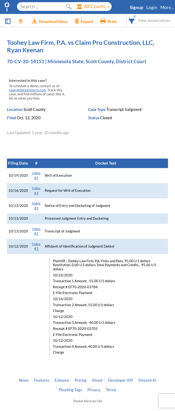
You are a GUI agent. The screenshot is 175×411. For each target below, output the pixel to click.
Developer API (120, 380)
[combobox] (131, 20)
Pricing (80, 380)
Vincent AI (147, 380)
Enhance (62, 380)
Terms (111, 390)
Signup (136, 7)
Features (41, 380)
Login (151, 7)
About (97, 380)
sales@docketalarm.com (27, 90)
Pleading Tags (70, 390)
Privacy (93, 390)
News (24, 380)
